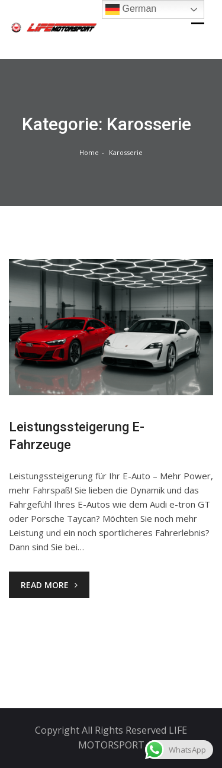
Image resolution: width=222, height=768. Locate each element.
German (130, 9)
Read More (49, 584)
